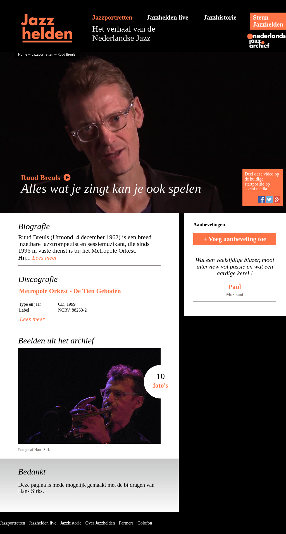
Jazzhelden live (167, 17)
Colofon (144, 523)
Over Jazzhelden (100, 523)
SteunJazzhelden (268, 21)
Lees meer (44, 257)
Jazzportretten (112, 17)
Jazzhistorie (220, 17)
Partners (126, 523)
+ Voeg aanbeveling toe (234, 239)
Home (22, 54)
